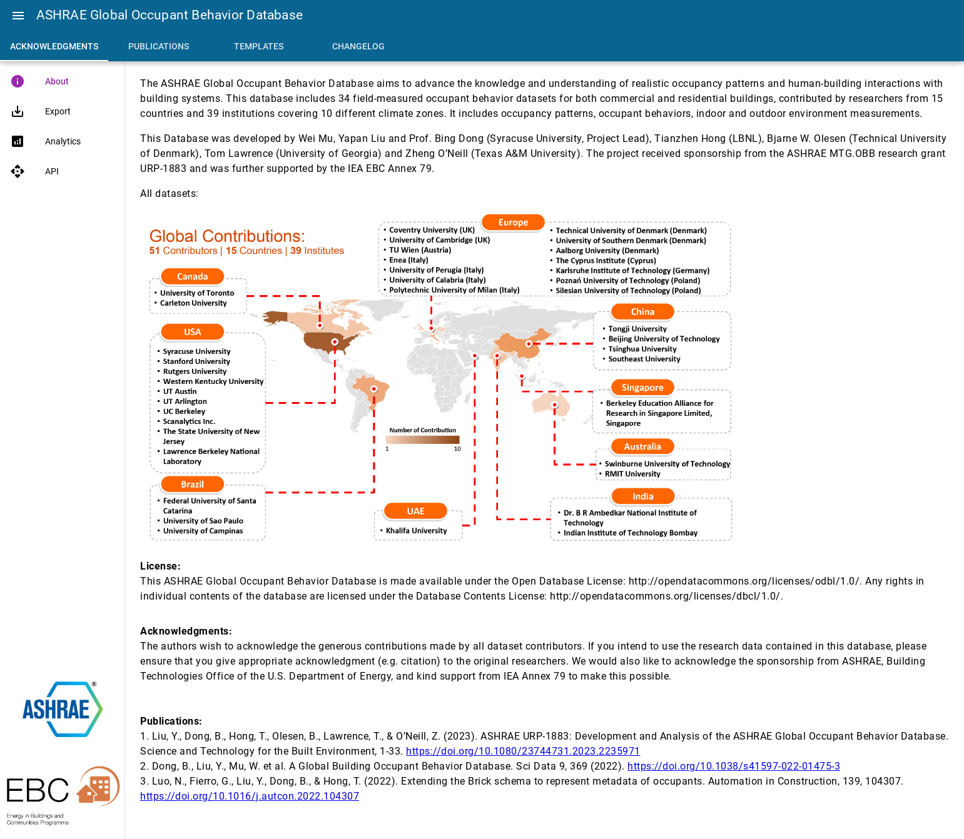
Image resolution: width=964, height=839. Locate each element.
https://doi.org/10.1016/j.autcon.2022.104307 (249, 796)
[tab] (54, 46)
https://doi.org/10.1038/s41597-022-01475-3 (733, 766)
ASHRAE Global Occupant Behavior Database (169, 15)
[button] (18, 15)
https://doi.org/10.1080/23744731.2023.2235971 (523, 751)
